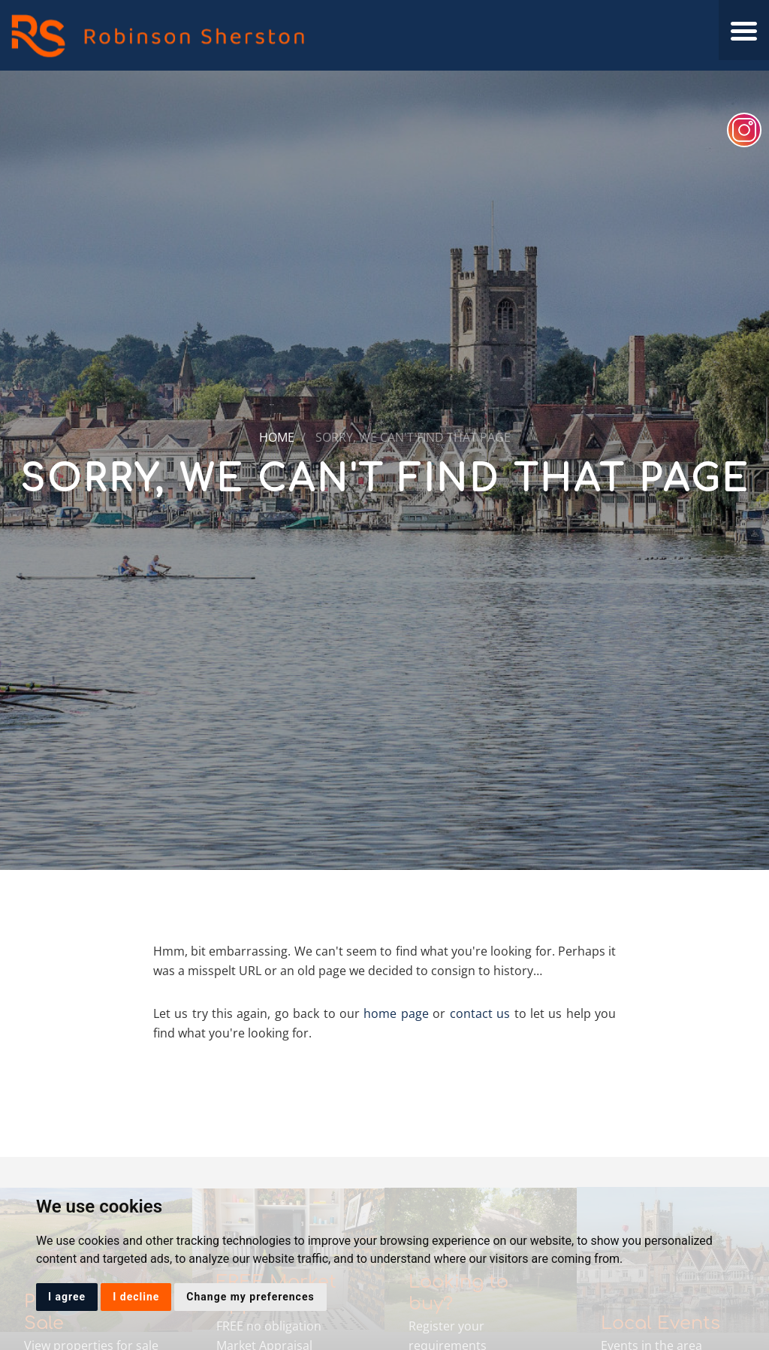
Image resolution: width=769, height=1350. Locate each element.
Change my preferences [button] (250, 1297)
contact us (480, 1013)
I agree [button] (67, 1297)
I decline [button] (136, 1297)
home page (395, 1013)
